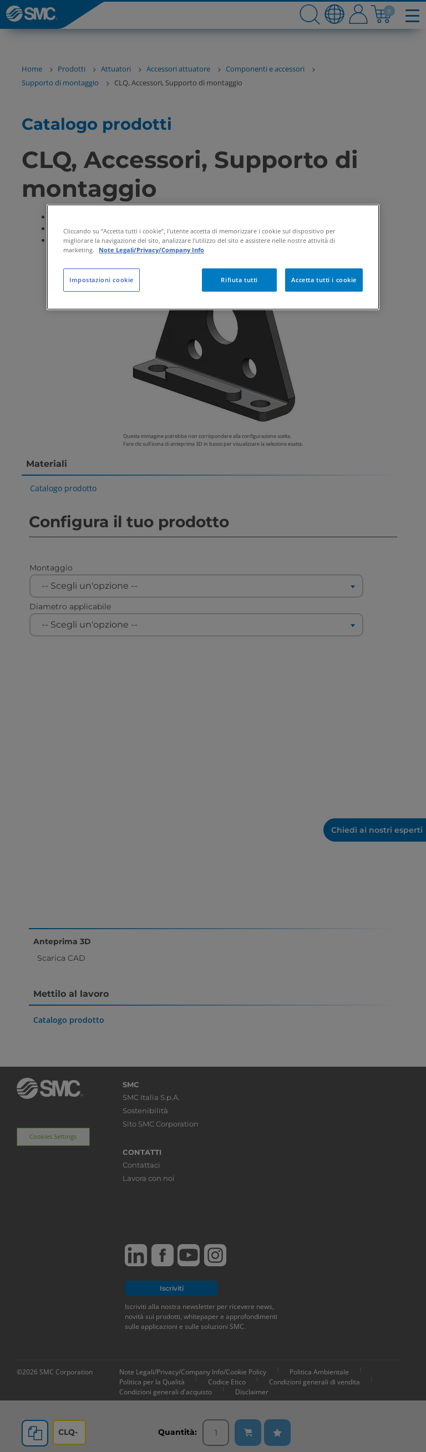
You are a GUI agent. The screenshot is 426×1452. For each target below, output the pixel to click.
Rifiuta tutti (239, 280)
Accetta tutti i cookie (324, 280)
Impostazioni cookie (101, 280)
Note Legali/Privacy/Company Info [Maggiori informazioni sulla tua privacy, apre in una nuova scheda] (151, 250)
